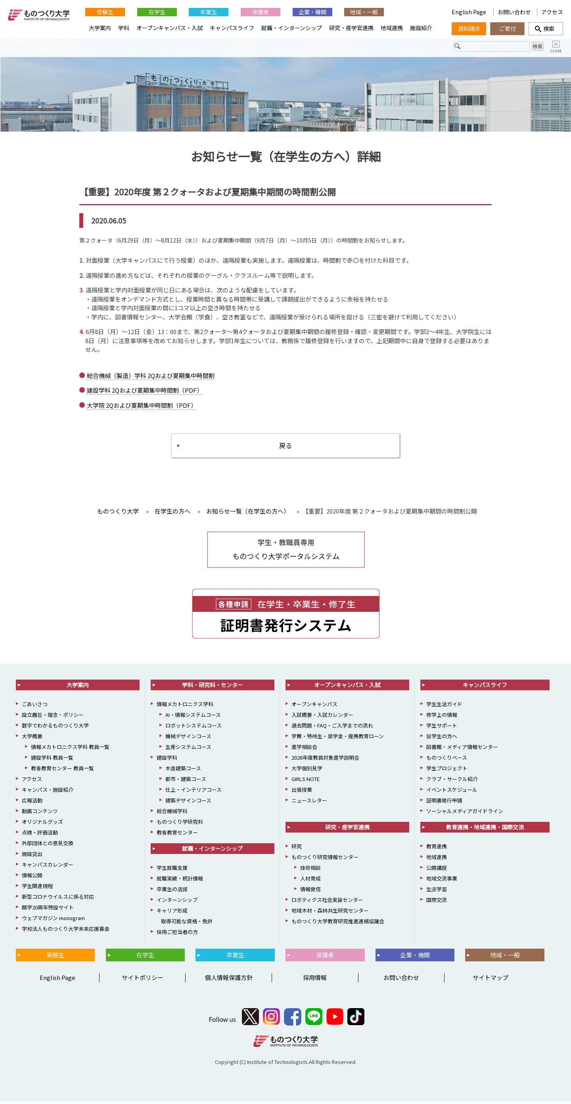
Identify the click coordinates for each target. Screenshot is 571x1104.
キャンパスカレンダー (47, 867)
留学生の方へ (441, 739)
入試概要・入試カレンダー (322, 717)
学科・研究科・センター (212, 687)
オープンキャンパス (314, 707)
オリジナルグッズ (42, 824)
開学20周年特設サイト (48, 910)
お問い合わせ (514, 12)
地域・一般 (364, 12)
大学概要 (32, 739)
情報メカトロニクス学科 (185, 707)
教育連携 (436, 849)
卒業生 (208, 12)
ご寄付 (507, 28)
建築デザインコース (188, 803)
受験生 (105, 12)
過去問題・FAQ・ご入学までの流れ (332, 728)
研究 (296, 849)
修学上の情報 (441, 717)
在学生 (157, 12)
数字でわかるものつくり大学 (55, 728)
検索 (546, 28)
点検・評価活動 (40, 835)
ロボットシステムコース (193, 728)
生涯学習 (436, 892)
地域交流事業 (441, 881)
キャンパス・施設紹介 (47, 792)
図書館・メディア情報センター (462, 749)
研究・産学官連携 (351, 28)
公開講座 (436, 870)
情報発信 (310, 892)
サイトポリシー (142, 980)
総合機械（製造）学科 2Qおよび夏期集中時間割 (151, 376)
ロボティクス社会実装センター (327, 902)
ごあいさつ (35, 707)
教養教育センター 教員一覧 (62, 771)
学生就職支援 (172, 870)
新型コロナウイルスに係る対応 (58, 899)
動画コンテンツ (40, 813)
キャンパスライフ (232, 28)
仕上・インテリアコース (193, 792)
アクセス (552, 12)
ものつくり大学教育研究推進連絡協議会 (337, 924)
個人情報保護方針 (229, 980)
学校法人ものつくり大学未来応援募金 (65, 931)
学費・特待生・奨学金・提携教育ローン (337, 739)
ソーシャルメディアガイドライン (464, 813)
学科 (123, 28)
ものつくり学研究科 (180, 824)
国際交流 (436, 902)
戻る (285, 447)
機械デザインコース (188, 739)
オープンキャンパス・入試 (169, 28)
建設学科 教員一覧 (52, 760)
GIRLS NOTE (305, 781)
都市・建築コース (185, 781)
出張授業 (301, 792)
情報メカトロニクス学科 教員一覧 (70, 749)
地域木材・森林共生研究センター (330, 913)
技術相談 (310, 870)
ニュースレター (309, 803)
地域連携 (392, 28)
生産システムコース (188, 749)
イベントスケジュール (451, 792)
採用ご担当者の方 (177, 934)
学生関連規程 (37, 888)
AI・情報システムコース (193, 717)
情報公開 (32, 878)
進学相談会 (304, 749)
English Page (469, 12)
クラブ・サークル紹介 (452, 781)
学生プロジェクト (447, 771)
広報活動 (32, 803)
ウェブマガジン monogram (53, 920)
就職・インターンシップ (291, 28)
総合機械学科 (172, 813)
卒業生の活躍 (172, 892)
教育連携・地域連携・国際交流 (485, 830)
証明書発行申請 (444, 803)
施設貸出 (32, 856)
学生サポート (441, 728)
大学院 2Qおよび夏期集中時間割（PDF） (142, 406)
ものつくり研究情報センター (324, 859)
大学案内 (100, 28)
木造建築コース (183, 771)
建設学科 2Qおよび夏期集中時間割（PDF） (145, 391)
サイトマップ (490, 980)
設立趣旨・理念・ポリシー (53, 717)
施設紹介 (421, 28)
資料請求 (469, 28)
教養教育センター (177, 835)
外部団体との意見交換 (47, 846)
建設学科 (167, 760)
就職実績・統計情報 (180, 881)
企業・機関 (312, 12)
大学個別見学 (306, 771)
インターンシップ (177, 902)
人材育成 (310, 881)
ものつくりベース (446, 760)
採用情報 (315, 980)
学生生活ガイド (444, 707)
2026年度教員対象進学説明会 (325, 760)
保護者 (260, 12)
